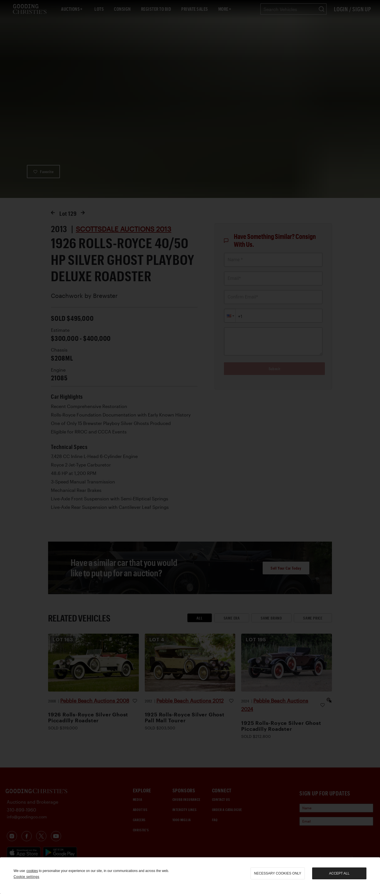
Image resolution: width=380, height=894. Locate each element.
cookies (32, 871)
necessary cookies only (277, 873)
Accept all (339, 873)
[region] (190, 875)
